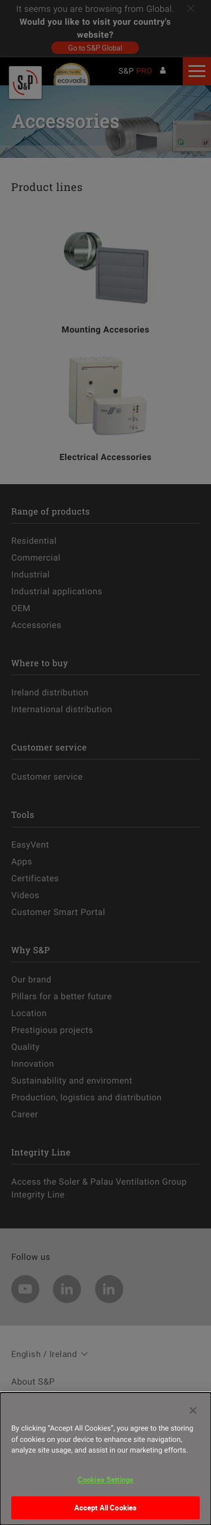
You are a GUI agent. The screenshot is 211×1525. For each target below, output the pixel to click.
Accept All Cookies (105, 1511)
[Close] (193, 1413)
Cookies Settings (105, 1483)
